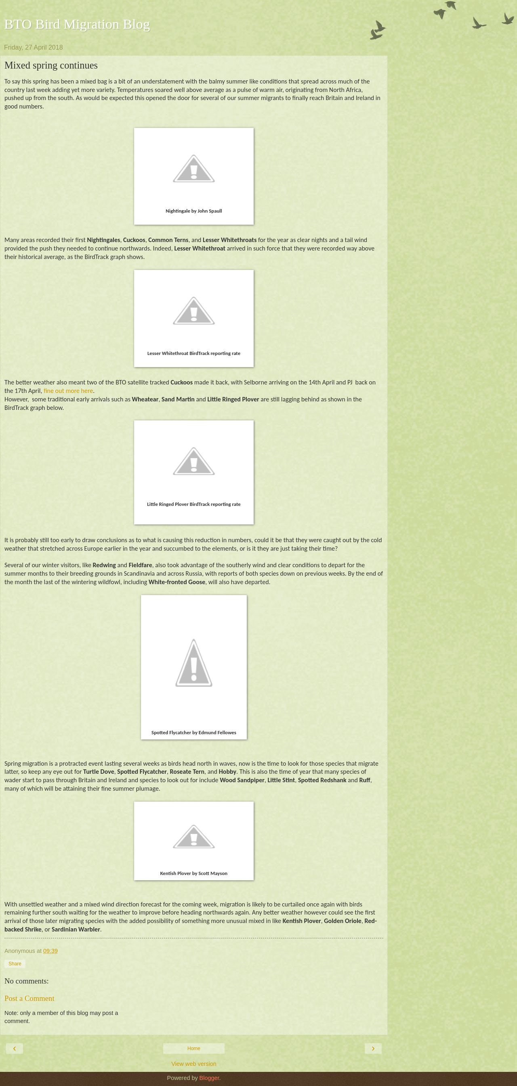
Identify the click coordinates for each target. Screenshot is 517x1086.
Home (193, 1048)
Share (14, 964)
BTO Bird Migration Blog (77, 23)
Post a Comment (29, 998)
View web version (193, 1064)
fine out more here (68, 391)
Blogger (209, 1078)
